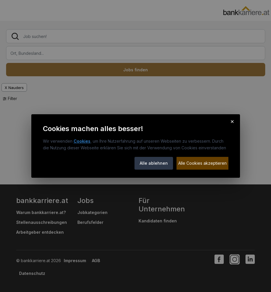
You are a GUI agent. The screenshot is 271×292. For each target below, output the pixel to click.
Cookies (82, 141)
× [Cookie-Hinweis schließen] (232, 121)
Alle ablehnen (154, 163)
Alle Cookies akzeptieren (202, 163)
